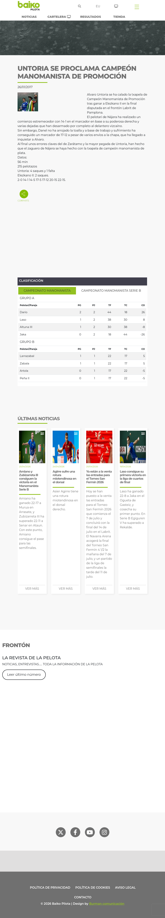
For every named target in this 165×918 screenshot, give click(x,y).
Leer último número (24, 675)
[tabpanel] (82, 338)
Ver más (32, 588)
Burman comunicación (106, 903)
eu (98, 6)
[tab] (47, 290)
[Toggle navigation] (137, 7)
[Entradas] (116, 5)
